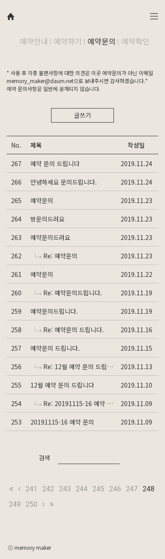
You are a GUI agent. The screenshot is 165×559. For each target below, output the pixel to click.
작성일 (136, 145)
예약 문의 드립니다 (55, 163)
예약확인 (135, 41)
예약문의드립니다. (54, 311)
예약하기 (68, 41)
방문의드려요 (47, 218)
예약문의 (102, 41)
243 (65, 489)
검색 (44, 457)
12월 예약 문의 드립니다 (62, 385)
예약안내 (34, 41)
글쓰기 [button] (82, 115)
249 (15, 504)
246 (115, 489)
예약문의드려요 (50, 237)
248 (148, 489)
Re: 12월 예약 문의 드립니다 (74, 366)
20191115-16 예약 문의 (62, 421)
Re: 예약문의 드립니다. (69, 329)
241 (31, 489)
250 (31, 504)
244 (82, 489)
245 (98, 489)
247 (132, 489)
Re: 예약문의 (56, 255)
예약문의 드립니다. (55, 348)
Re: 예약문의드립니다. (68, 292)
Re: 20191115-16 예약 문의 (74, 403)
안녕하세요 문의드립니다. (63, 182)
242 (48, 489)
